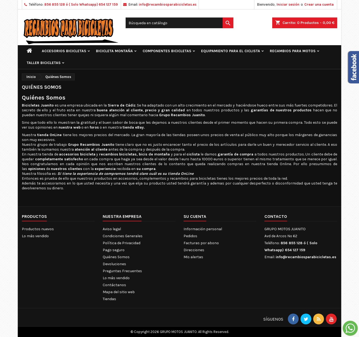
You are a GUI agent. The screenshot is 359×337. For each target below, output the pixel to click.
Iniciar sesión (288, 4)
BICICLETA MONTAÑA (114, 51)
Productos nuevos (38, 229)
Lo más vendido (35, 236)
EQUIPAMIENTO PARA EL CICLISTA (230, 51)
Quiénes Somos (116, 257)
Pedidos (190, 236)
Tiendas (109, 299)
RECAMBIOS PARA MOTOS (293, 51)
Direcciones (194, 250)
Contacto (275, 216)
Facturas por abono (201, 243)
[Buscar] (179, 22)
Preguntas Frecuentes (122, 271)
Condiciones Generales (123, 236)
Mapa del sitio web (119, 292)
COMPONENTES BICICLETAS (167, 51)
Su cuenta (195, 216)
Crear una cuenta (319, 4)
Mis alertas (193, 257)
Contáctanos (114, 285)
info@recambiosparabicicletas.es (167, 4)
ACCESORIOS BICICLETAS (64, 51)
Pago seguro (114, 250)
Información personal (203, 229)
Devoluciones (114, 264)
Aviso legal (112, 229)
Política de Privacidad (121, 243)
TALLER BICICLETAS (44, 63)
